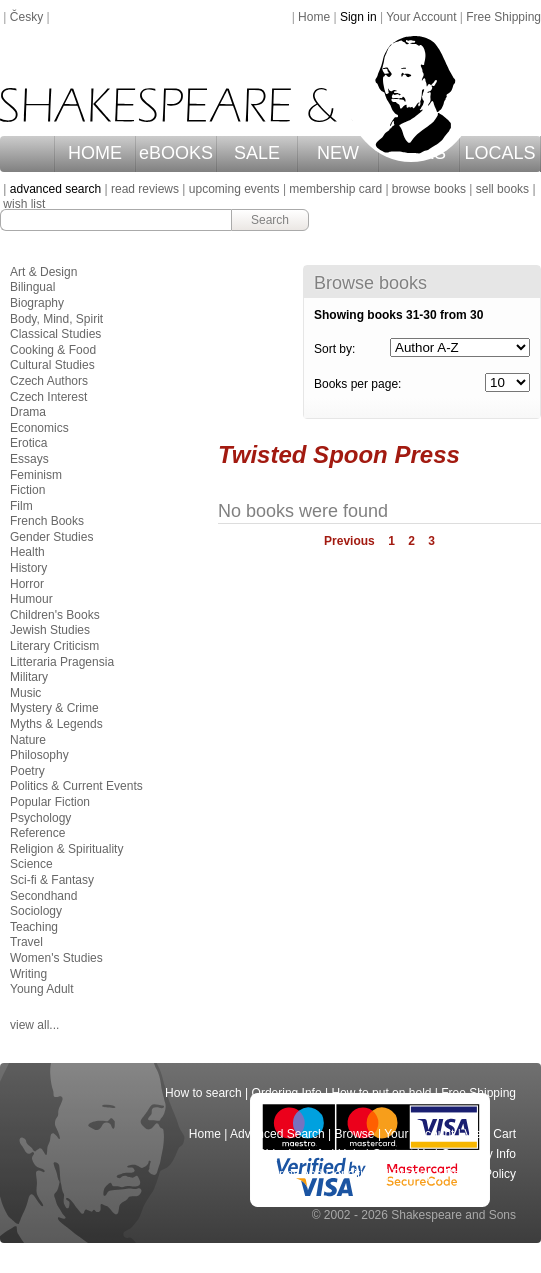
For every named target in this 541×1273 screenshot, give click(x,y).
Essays (29, 459)
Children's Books (55, 615)
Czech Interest (48, 397)
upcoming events (234, 189)
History (28, 568)
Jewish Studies (50, 630)
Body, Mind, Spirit (56, 319)
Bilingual (32, 287)
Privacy (413, 1174)
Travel (26, 942)
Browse (355, 1134)
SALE (257, 153)
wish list (24, 204)
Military (29, 677)
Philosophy (39, 755)
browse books (429, 189)
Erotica (28, 443)
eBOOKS (176, 153)
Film (21, 506)
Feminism (36, 475)
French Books (47, 521)
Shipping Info (293, 1154)
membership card (335, 189)
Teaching (34, 927)
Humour (31, 599)
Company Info (478, 1154)
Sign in (358, 17)
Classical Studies (55, 334)
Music (25, 693)
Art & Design (43, 272)
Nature (28, 740)
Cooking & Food (53, 350)
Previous (349, 541)
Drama (28, 412)
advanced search (55, 189)
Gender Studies (51, 537)
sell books (502, 189)
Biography (37, 303)
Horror (27, 584)
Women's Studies (56, 958)
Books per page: (357, 384)
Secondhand (43, 896)
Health (27, 552)
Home (314, 17)
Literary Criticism (54, 646)
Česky (26, 17)
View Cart (490, 1134)
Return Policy (480, 1174)
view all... (34, 1025)
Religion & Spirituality (66, 849)
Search (270, 220)
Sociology (36, 911)
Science (31, 864)
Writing (28, 974)
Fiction (27, 490)
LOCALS (500, 153)
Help (350, 1154)
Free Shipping (503, 17)
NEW (338, 153)
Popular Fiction (50, 802)
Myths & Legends (56, 724)
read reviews (145, 189)
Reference (37, 833)
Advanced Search (277, 1134)
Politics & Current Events (76, 786)
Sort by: (334, 349)
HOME (95, 153)
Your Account (421, 17)
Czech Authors (49, 381)
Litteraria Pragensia (62, 662)
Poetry (27, 771)
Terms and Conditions (324, 1174)
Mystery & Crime (54, 708)
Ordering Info (287, 1093)
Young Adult (42, 989)
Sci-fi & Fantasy (52, 880)
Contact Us (401, 1154)
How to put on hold (381, 1093)
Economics (39, 428)
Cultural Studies (52, 365)
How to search (203, 1093)
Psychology (40, 818)
